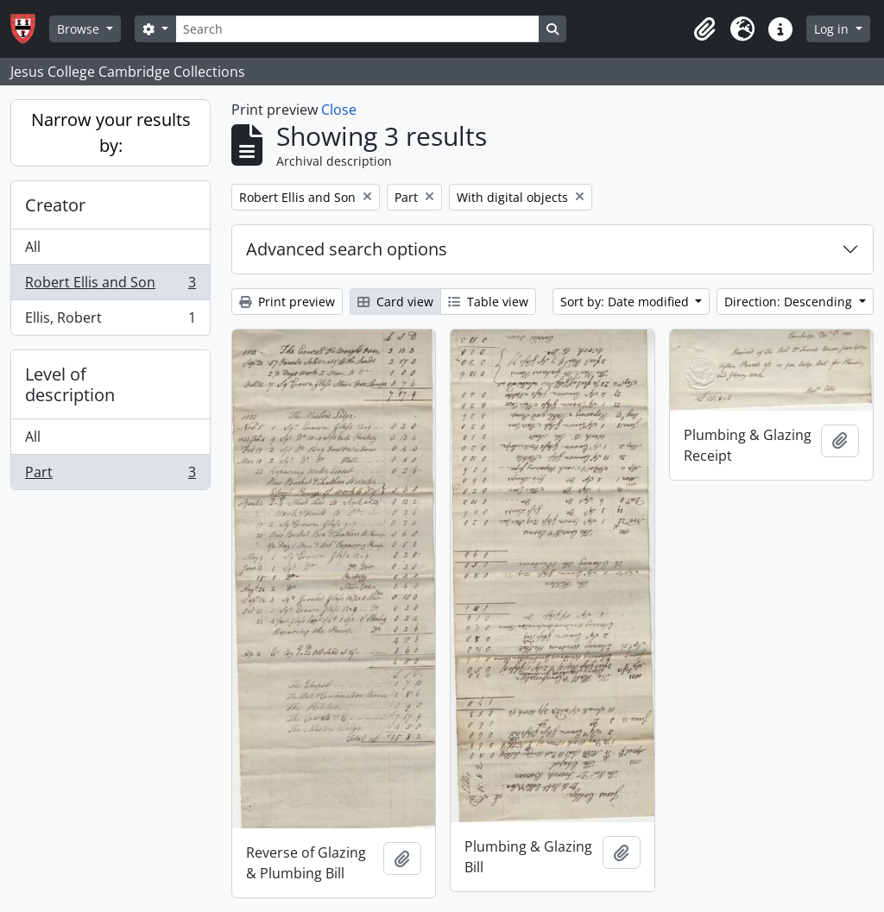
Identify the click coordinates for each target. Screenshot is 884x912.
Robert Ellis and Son (110, 286)
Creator (55, 205)
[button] (704, 29)
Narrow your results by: (111, 132)
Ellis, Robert (110, 321)
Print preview (287, 301)
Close (339, 109)
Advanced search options (346, 249)
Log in (833, 29)
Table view (488, 301)
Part (110, 475)
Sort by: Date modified (626, 301)
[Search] (357, 29)
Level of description (70, 384)
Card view (395, 301)
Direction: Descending (790, 301)
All (33, 246)
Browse (80, 29)
